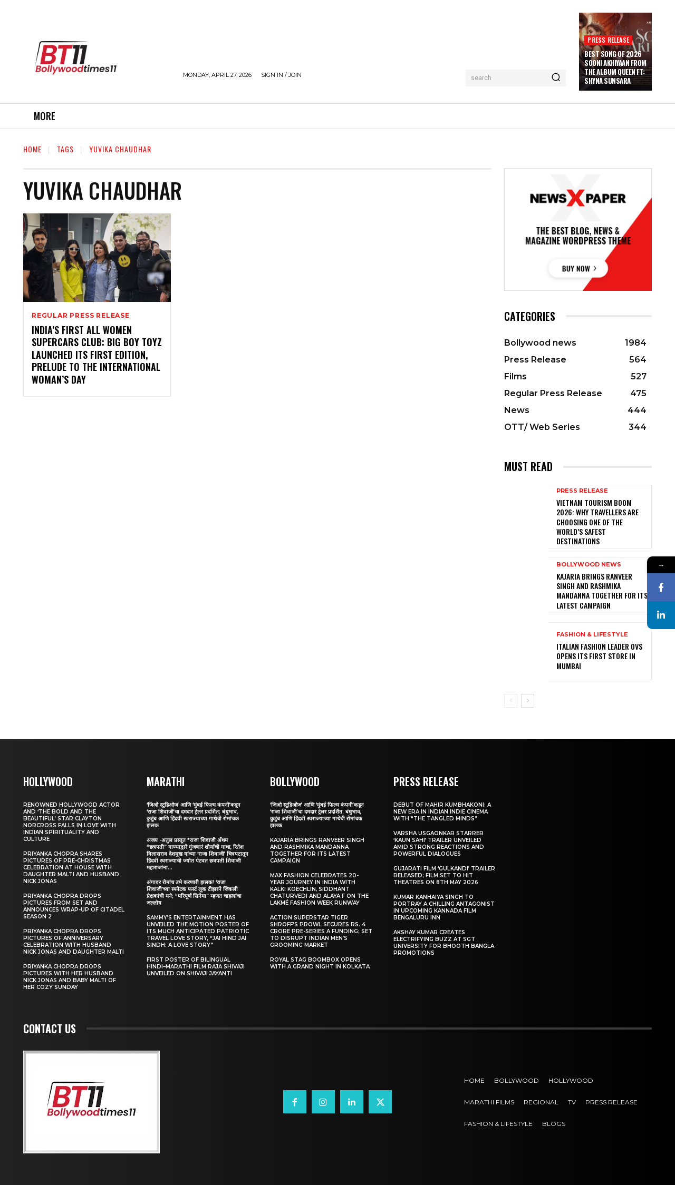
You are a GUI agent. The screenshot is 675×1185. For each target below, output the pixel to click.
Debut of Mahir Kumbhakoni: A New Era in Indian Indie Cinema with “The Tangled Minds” (442, 811)
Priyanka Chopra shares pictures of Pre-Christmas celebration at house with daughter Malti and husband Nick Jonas (71, 867)
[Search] (556, 78)
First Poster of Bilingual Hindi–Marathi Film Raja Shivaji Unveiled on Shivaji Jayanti (196, 966)
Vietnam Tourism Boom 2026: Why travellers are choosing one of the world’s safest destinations (597, 521)
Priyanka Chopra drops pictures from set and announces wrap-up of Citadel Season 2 (73, 906)
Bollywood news (588, 564)
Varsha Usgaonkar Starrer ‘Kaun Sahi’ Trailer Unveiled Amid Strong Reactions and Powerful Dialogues (438, 843)
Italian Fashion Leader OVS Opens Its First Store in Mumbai (599, 656)
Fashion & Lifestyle (592, 635)
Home (32, 148)
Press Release (608, 39)
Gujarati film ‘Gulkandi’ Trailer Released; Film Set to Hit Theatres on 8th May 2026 (444, 875)
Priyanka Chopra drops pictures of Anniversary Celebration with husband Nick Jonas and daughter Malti (73, 941)
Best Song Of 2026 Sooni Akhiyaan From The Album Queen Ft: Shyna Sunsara (615, 67)
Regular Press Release (81, 315)
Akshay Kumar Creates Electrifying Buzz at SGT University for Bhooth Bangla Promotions (443, 942)
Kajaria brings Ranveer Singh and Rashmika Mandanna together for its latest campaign (602, 591)
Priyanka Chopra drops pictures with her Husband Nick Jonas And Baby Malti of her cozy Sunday (69, 977)
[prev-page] (510, 701)
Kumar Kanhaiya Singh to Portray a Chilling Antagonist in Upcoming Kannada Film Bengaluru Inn (444, 907)
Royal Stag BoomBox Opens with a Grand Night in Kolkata (320, 963)
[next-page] (527, 701)
